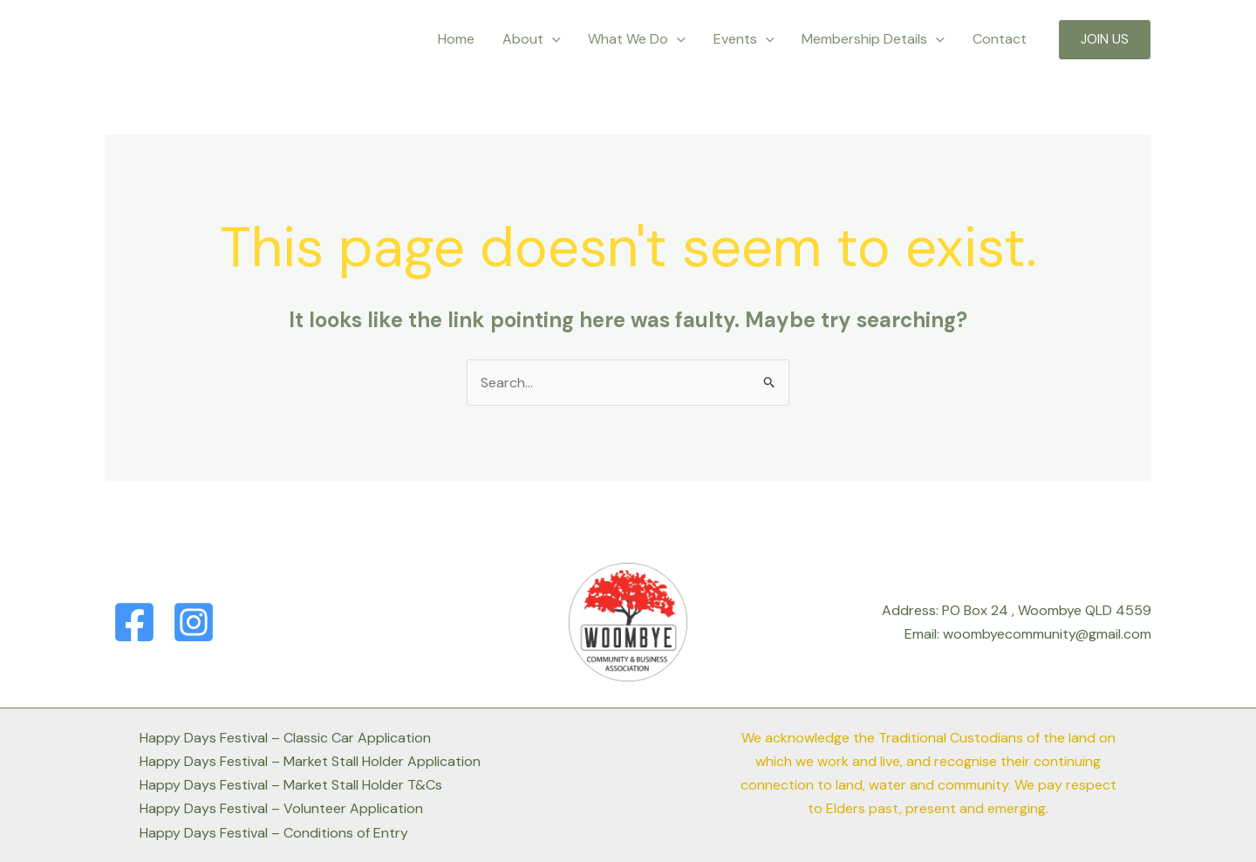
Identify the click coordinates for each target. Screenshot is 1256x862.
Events (744, 39)
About (531, 39)
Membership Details (873, 39)
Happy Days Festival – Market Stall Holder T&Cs (291, 785)
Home (456, 39)
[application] (552, 39)
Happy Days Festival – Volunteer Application (281, 808)
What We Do (637, 39)
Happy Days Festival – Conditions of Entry (274, 833)
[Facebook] (134, 622)
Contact (1000, 39)
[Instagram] (193, 622)
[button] (1104, 39)
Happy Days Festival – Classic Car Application (285, 738)
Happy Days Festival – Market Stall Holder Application (310, 761)
